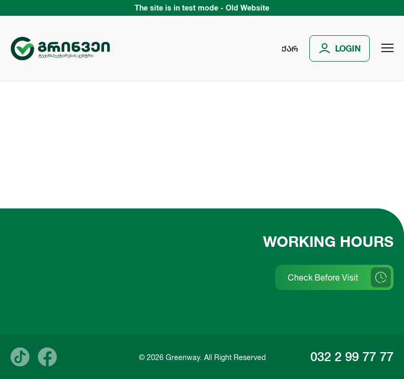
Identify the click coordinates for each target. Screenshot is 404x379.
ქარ (289, 48)
